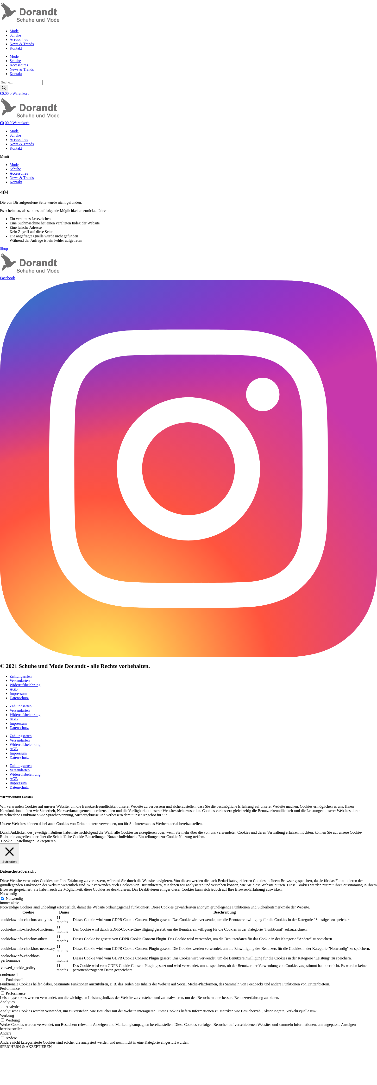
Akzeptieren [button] (46, 841)
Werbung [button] (7, 1015)
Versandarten (20, 681)
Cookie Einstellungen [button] (17, 841)
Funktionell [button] (9, 975)
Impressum (18, 694)
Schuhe (15, 35)
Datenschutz (19, 698)
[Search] (4, 88)
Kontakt (16, 48)
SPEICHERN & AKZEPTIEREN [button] (26, 1047)
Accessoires (19, 40)
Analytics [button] (7, 1002)
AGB (14, 689)
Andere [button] (5, 1033)
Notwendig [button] (8, 894)
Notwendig (14, 898)
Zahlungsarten (21, 676)
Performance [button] (10, 988)
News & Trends (22, 44)
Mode (14, 31)
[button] (188, 156)
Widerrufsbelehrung (25, 685)
